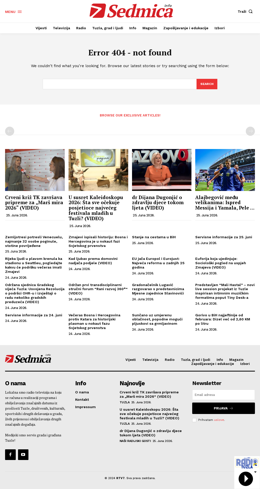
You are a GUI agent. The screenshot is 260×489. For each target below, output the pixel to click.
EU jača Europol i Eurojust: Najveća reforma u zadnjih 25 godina (158, 264)
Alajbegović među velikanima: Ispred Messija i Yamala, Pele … (224, 203)
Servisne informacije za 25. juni (223, 238)
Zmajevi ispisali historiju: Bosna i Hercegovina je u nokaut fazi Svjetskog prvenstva (98, 242)
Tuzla (125, 403)
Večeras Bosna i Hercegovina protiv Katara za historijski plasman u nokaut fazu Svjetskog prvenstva (94, 322)
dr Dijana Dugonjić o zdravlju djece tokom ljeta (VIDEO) (158, 203)
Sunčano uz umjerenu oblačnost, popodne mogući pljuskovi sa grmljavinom (157, 320)
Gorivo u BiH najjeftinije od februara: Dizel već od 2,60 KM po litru (222, 320)
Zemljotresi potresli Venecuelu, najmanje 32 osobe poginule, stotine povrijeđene (34, 242)
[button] (246, 11)
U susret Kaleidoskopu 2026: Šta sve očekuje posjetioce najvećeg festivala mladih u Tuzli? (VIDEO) (96, 209)
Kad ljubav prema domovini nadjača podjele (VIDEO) (93, 262)
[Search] (206, 85)
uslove (219, 420)
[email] (223, 396)
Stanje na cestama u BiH (154, 238)
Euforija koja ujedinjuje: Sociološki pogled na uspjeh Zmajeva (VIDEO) (220, 264)
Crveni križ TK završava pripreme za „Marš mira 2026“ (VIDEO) (34, 203)
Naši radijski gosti (135, 442)
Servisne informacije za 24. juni (33, 316)
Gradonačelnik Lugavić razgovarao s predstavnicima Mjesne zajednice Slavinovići (158, 290)
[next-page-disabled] (250, 132)
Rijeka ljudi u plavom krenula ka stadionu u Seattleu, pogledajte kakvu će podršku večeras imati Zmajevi (33, 266)
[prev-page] (9, 132)
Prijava (223, 409)
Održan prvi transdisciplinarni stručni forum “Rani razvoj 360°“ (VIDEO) (98, 290)
